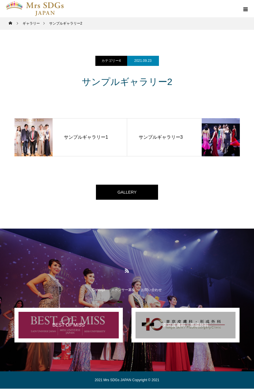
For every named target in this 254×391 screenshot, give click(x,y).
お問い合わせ (151, 292)
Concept (98, 292)
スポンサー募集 (123, 292)
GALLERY (127, 193)
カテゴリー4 (111, 61)
